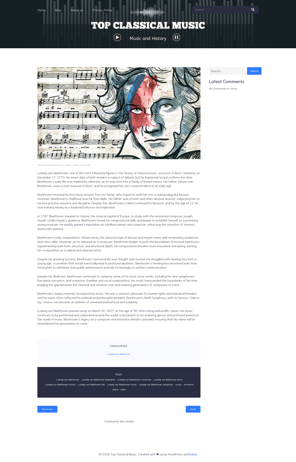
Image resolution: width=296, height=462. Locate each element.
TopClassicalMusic (48, 165)
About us (77, 10)
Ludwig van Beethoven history (60, 384)
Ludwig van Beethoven (118, 354)
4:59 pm (86, 165)
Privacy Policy (102, 10)
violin (123, 389)
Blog (58, 10)
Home (41, 10)
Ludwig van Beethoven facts (168, 379)
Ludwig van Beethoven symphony (156, 384)
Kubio (193, 454)
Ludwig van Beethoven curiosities (134, 379)
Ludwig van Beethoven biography (98, 379)
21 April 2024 (70, 165)
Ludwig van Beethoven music (122, 384)
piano (115, 389)
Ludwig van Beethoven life (91, 384)
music (178, 384)
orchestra (188, 384)
